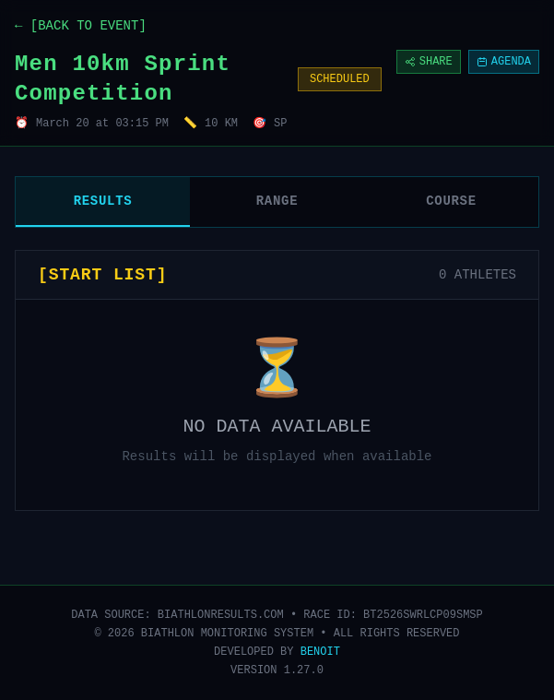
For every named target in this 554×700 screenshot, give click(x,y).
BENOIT (320, 652)
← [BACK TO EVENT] (81, 25)
